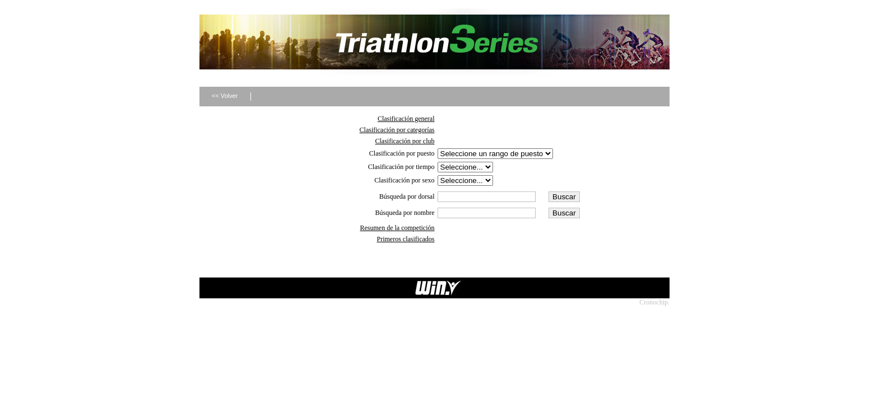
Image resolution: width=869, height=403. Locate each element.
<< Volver (225, 95)
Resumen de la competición (397, 228)
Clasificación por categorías (397, 130)
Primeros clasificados (406, 239)
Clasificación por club (405, 141)
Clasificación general (406, 119)
